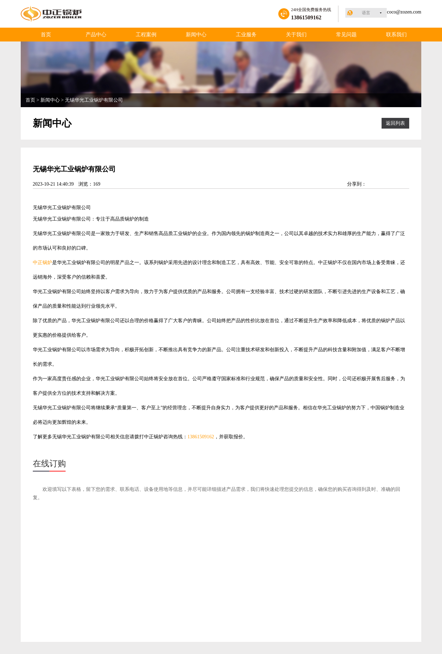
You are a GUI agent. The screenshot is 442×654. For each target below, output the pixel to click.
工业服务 (246, 34)
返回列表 (395, 123)
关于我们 (296, 34)
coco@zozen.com (404, 12)
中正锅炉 (42, 262)
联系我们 (396, 34)
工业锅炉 (61, 207)
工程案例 (146, 34)
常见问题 (346, 34)
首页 (46, 34)
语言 (366, 12)
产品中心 (96, 34)
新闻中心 (196, 34)
